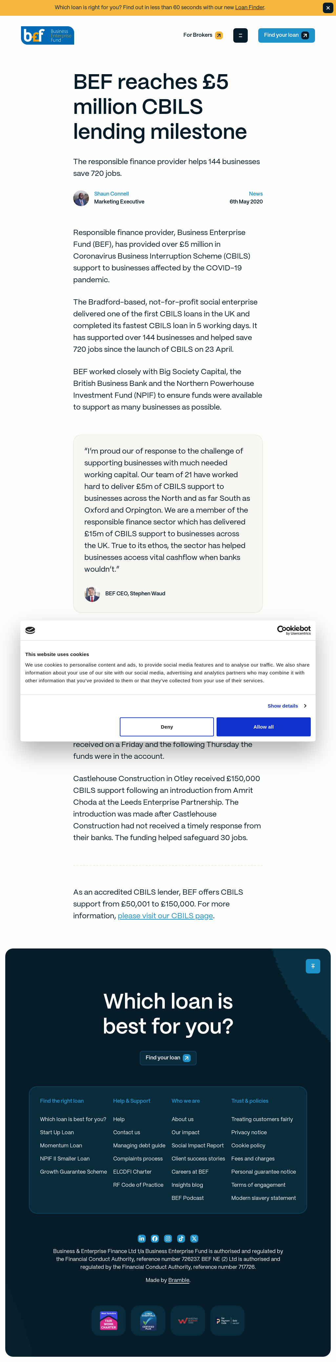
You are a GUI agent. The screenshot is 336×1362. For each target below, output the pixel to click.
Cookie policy (248, 1145)
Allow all (264, 726)
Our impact (186, 1132)
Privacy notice (249, 1132)
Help (119, 1119)
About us (183, 1119)
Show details (283, 706)
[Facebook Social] (155, 1239)
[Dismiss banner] (328, 8)
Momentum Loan (61, 1145)
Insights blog (187, 1185)
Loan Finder (249, 7)
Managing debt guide (139, 1145)
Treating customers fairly (262, 1119)
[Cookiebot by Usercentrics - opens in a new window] (282, 630)
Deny (167, 726)
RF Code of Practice (138, 1185)
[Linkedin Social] (142, 1239)
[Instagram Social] (168, 1239)
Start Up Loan (57, 1132)
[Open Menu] (240, 35)
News (256, 194)
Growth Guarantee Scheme (73, 1172)
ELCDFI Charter (132, 1172)
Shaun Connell (111, 194)
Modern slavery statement (263, 1198)
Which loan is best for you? (73, 1119)
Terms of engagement (258, 1185)
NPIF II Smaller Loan (65, 1159)
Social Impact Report (198, 1145)
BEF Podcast (188, 1198)
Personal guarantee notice (263, 1172)
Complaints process (138, 1159)
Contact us (126, 1132)
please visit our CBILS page (165, 916)
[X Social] (194, 1239)
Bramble (178, 1280)
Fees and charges (253, 1159)
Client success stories (198, 1159)
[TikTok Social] (181, 1239)
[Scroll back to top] (313, 966)
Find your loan (286, 35)
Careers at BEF (190, 1172)
